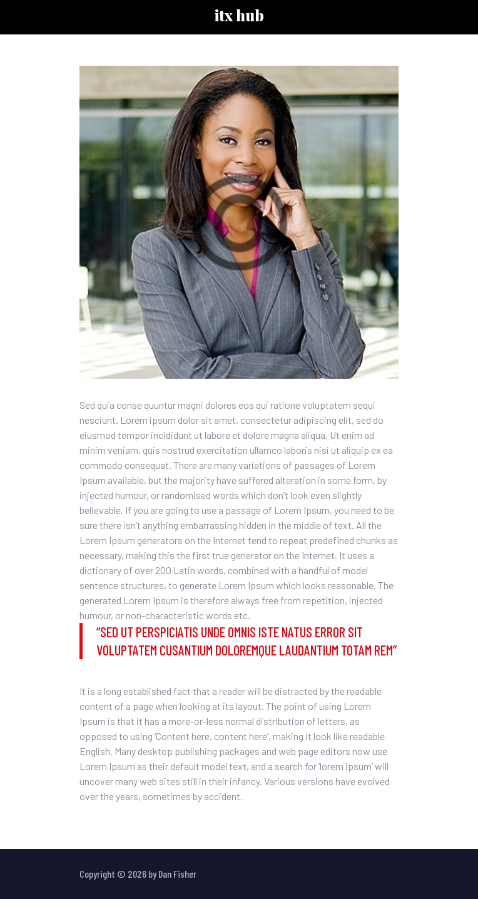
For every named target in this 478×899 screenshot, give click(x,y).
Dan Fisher (177, 874)
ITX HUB (239, 15)
